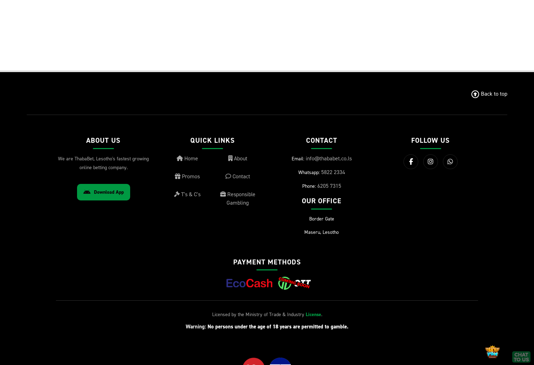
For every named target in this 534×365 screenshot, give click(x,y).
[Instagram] (430, 161)
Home (187, 158)
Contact (237, 176)
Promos (187, 176)
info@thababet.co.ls (329, 158)
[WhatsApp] (450, 161)
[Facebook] (410, 161)
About (237, 158)
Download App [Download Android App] (103, 192)
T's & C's (187, 194)
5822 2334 (333, 172)
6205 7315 (329, 186)
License (313, 314)
